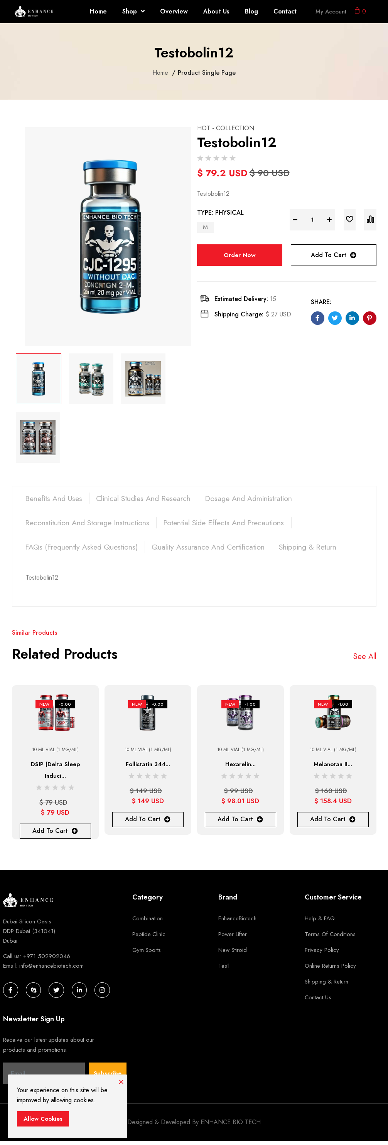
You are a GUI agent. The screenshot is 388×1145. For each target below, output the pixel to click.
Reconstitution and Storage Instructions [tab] (90, 524)
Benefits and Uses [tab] (55, 498)
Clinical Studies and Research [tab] (150, 498)
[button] (360, 12)
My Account (330, 11)
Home (98, 11)
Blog (251, 11)
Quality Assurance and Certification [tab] (215, 549)
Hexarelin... (240, 768)
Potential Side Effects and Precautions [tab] (232, 524)
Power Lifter (232, 938)
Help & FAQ (320, 922)
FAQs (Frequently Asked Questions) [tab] (83, 549)
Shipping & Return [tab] (319, 549)
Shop (133, 11)
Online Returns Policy (330, 969)
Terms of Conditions (330, 938)
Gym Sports (147, 954)
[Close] (121, 1080)
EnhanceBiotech (237, 922)
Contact (285, 11)
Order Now (239, 255)
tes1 (224, 969)
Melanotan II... (333, 768)
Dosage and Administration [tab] (259, 498)
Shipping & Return (326, 985)
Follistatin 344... (148, 768)
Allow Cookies (43, 1119)
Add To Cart (333, 255)
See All (364, 661)
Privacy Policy (322, 954)
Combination (147, 922)
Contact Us (318, 1001)
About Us (216, 11)
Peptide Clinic (149, 938)
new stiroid (232, 954)
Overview (174, 11)
